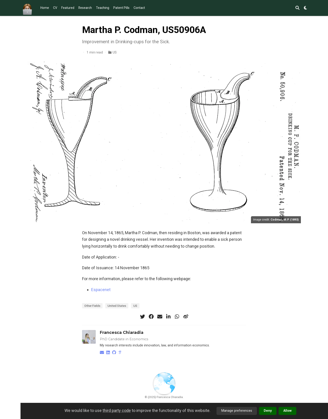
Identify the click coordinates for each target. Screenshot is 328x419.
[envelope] (159, 316)
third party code (117, 410)
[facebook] (151, 316)
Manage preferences (236, 411)
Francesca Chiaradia (121, 332)
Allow (287, 411)
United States (117, 305)
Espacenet (101, 289)
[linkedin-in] (168, 316)
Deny (268, 411)
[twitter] (142, 316)
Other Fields (92, 305)
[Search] (297, 8)
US (115, 52)
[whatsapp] (177, 316)
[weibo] (185, 316)
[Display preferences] (306, 8)
